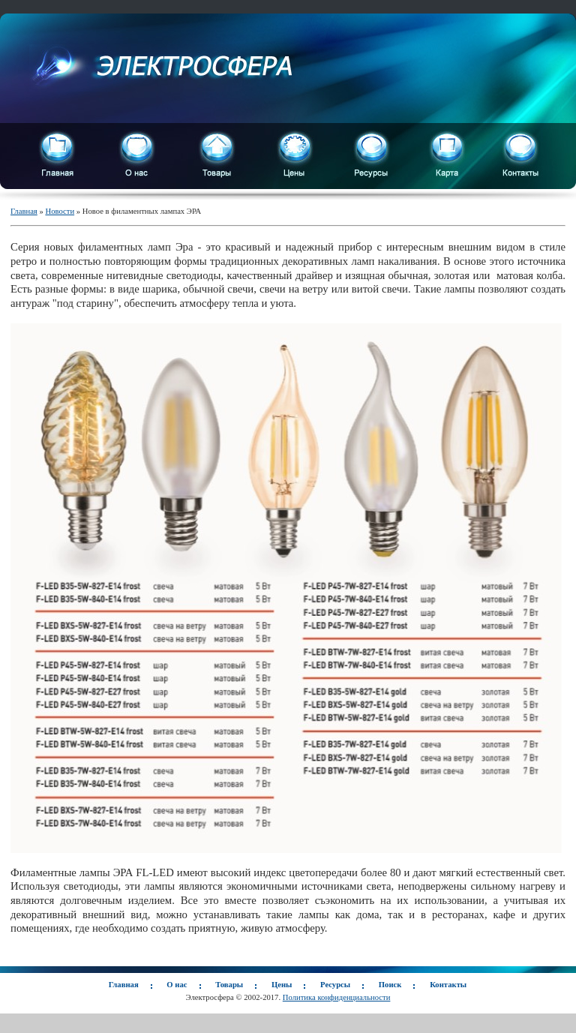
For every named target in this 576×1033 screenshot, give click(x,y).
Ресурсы (335, 984)
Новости (59, 211)
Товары (229, 984)
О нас (176, 984)
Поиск (390, 984)
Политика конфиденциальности (337, 997)
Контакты (448, 984)
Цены (282, 984)
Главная (24, 211)
